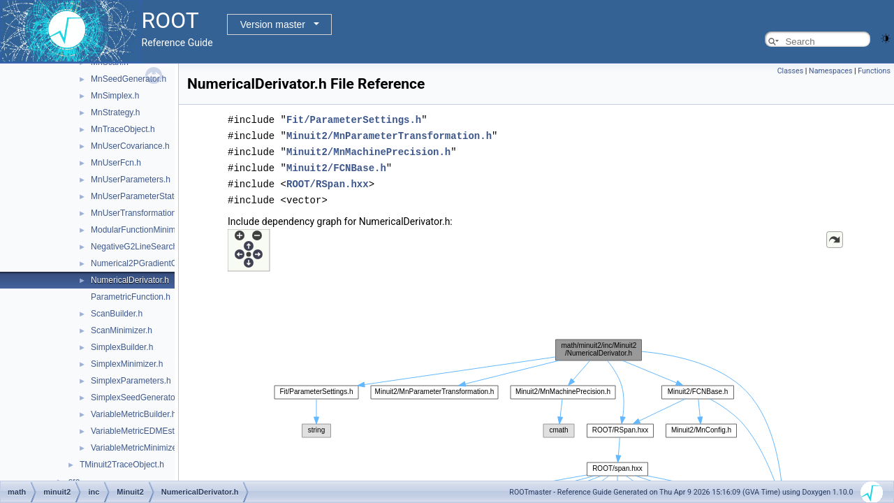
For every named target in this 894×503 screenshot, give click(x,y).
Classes (790, 70)
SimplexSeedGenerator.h (137, 397)
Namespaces (830, 70)
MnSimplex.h (115, 96)
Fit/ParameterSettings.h (353, 119)
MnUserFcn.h (116, 163)
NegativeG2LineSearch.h (137, 247)
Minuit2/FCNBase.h (336, 165)
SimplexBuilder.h (122, 347)
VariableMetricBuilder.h (134, 414)
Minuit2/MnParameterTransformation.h (389, 134)
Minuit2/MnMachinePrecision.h (368, 149)
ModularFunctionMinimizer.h (143, 230)
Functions (874, 70)
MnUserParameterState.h (138, 196)
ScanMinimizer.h (121, 330)
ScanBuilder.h (116, 314)
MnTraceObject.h (123, 129)
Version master (272, 24)
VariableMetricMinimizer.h (138, 448)
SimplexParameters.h (131, 381)
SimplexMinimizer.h (127, 364)
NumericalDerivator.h (130, 280)
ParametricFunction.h (130, 297)
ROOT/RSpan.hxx (327, 180)
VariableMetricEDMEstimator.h (148, 431)
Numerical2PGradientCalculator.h (153, 263)
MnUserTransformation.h (137, 213)
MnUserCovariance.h (130, 146)
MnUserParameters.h (130, 179)
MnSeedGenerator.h (128, 79)
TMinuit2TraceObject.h (122, 464)
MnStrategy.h (115, 112)
